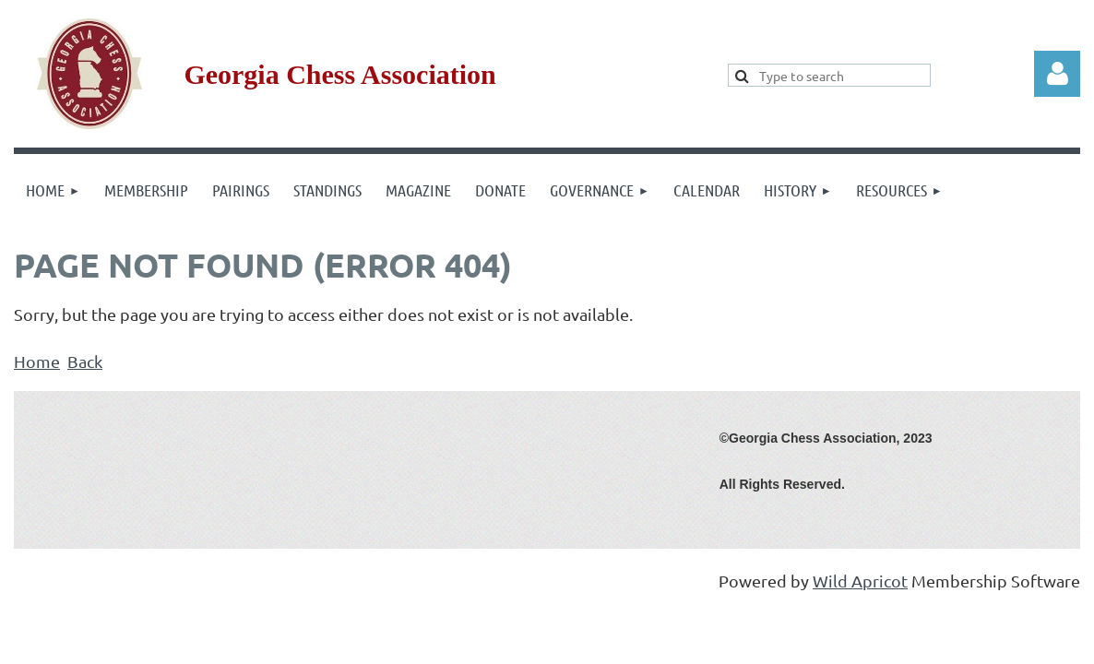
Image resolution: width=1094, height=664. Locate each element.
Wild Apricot (860, 580)
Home (37, 361)
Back (84, 361)
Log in (1057, 74)
